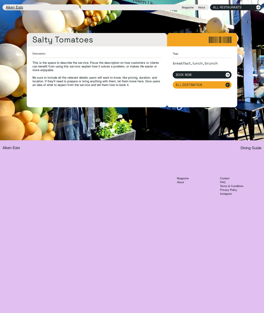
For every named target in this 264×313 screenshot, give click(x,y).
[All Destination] (202, 85)
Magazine (183, 178)
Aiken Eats (14, 7)
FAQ (222, 182)
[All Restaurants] (235, 7)
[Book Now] (202, 74)
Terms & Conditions (231, 186)
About (180, 182)
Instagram (226, 193)
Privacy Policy (228, 189)
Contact (224, 178)
